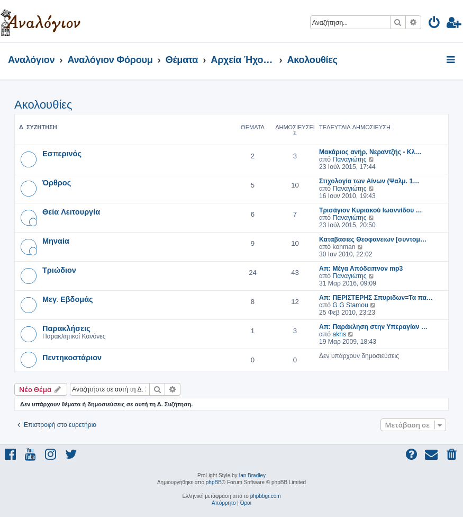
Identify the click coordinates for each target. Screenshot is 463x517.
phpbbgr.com (265, 496)
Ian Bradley (252, 475)
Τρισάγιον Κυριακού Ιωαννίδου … (370, 210)
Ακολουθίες (43, 104)
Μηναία (55, 240)
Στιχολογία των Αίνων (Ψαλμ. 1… (369, 181)
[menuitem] (434, 24)
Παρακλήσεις (66, 328)
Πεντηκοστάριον (72, 357)
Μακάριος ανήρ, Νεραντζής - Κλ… (370, 152)
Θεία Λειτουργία (71, 211)
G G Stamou (350, 305)
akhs (339, 334)
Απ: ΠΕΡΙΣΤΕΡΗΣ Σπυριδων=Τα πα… (376, 297)
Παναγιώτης (349, 159)
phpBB (214, 482)
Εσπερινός (61, 153)
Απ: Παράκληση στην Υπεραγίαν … (373, 327)
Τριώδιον (59, 269)
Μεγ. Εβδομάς (67, 299)
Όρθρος (56, 182)
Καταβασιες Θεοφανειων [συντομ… (372, 239)
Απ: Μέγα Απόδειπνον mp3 (361, 268)
